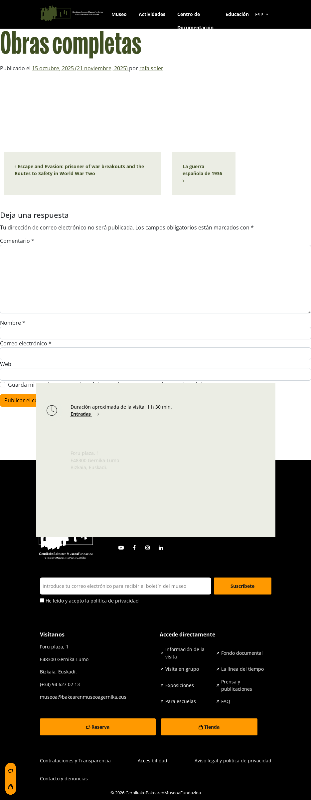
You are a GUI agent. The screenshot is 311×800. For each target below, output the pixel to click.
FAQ (225, 701)
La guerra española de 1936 (203, 173)
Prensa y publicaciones (236, 685)
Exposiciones (179, 685)
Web (5, 364)
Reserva (100, 727)
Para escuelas (180, 701)
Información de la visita (185, 653)
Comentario (17, 240)
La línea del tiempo (242, 669)
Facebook (134, 547)
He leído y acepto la (89, 600)
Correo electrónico (26, 343)
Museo (119, 14)
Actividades (152, 14)
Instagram (147, 547)
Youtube (121, 547)
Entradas (81, 416)
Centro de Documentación (195, 16)
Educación (237, 14)
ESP (259, 14)
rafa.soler (151, 68)
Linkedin (161, 547)
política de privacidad (114, 601)
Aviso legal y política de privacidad (233, 760)
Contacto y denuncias (64, 778)
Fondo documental (242, 653)
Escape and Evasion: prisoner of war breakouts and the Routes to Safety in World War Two (79, 170)
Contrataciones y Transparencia (75, 760)
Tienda (212, 727)
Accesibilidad (152, 760)
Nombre (12, 322)
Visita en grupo (182, 669)
